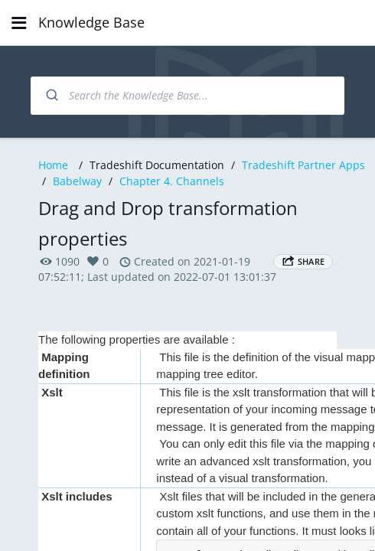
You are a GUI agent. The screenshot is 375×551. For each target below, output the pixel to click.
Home (53, 165)
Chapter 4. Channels (171, 181)
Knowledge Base (91, 22)
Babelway (77, 181)
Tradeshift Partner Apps (303, 165)
